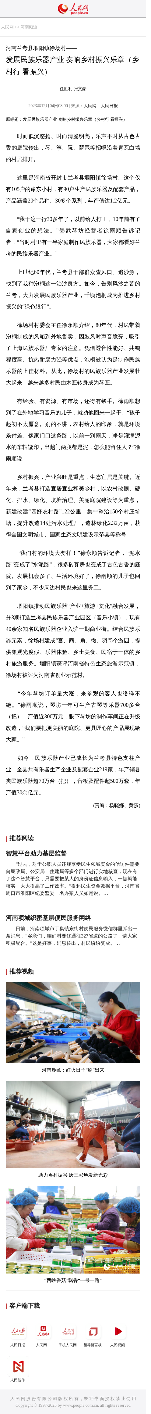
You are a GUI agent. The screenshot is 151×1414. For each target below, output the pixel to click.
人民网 (7, 27)
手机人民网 (68, 1334)
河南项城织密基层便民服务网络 (48, 918)
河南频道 (28, 27)
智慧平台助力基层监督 (36, 853)
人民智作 (18, 1369)
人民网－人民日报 (101, 106)
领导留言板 (93, 1334)
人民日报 (18, 1334)
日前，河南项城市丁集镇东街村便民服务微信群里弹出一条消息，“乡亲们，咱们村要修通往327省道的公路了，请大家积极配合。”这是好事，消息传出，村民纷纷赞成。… (71, 936)
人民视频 (118, 1334)
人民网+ (43, 1334)
